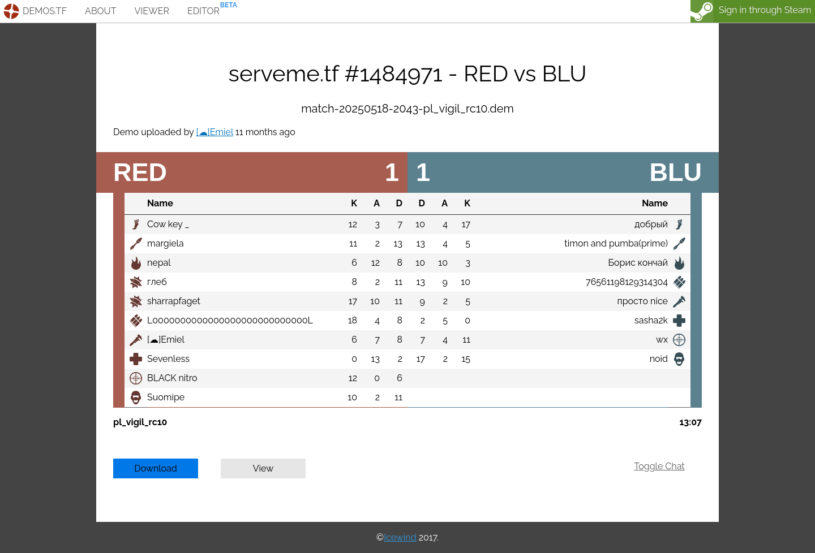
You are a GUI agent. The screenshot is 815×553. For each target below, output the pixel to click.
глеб (157, 281)
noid (659, 358)
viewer (151, 11)
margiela (165, 243)
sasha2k (651, 320)
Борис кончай (638, 262)
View (263, 468)
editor (203, 11)
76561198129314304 (627, 281)
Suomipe (166, 397)
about (100, 11)
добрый (651, 224)
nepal (159, 262)
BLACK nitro (172, 378)
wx (662, 339)
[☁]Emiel (214, 132)
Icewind (400, 537)
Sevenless (168, 358)
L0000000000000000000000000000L (230, 320)
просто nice (642, 301)
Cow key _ (168, 224)
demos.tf (45, 11)
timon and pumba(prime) (616, 243)
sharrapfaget (173, 301)
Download (155, 468)
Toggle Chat (659, 466)
